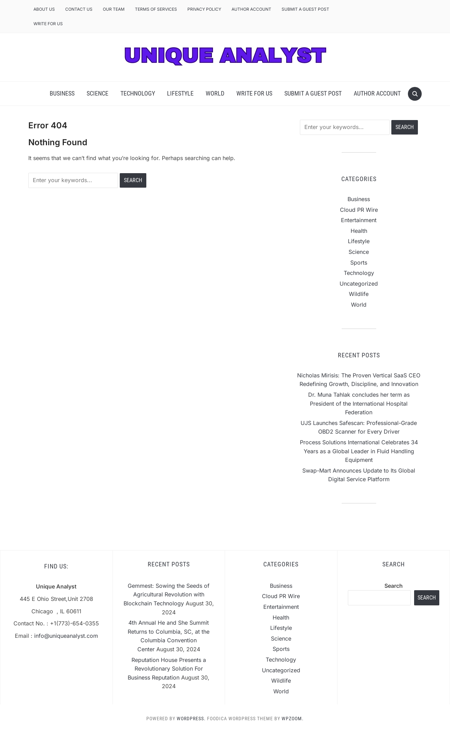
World (215, 93)
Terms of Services (156, 9)
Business (62, 93)
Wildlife (359, 293)
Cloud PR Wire (359, 209)
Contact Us (78, 9)
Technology (137, 93)
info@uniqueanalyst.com (66, 635)
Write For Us (48, 23)
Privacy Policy (204, 9)
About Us (44, 9)
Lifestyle (180, 93)
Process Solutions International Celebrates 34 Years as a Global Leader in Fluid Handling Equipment (359, 451)
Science (97, 93)
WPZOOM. (293, 718)
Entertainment (358, 220)
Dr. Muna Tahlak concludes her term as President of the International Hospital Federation (359, 403)
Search (393, 585)
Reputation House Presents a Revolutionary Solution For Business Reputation (167, 668)
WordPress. (191, 718)
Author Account (251, 9)
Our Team (114, 9)
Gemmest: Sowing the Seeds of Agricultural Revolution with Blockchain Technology (167, 594)
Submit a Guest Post (305, 9)
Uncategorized (359, 283)
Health (359, 230)
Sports (358, 262)
